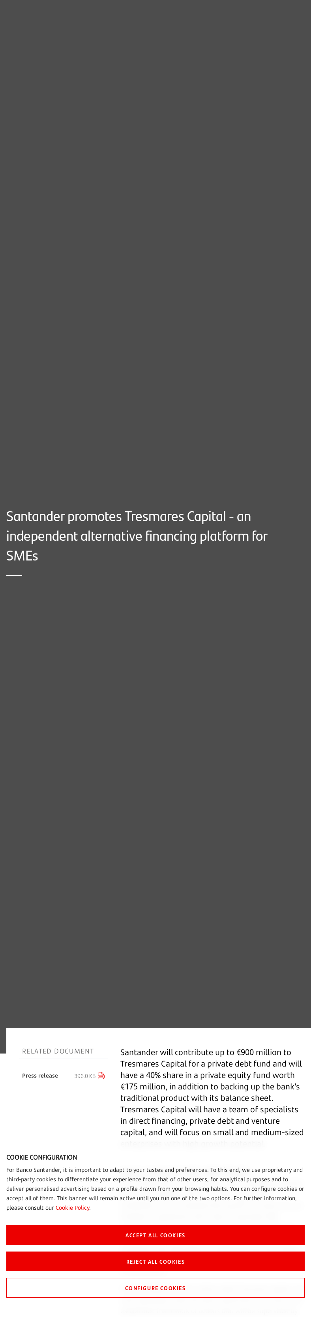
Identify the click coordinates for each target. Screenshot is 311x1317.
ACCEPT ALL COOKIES (155, 1235)
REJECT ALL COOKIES (155, 1261)
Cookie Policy (72, 1207)
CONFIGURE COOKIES (155, 1288)
